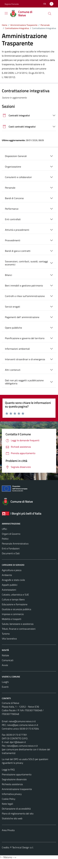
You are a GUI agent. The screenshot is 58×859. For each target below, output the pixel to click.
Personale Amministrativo (15, 543)
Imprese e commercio (13, 614)
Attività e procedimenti (17, 230)
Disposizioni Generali (16, 156)
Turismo (6, 633)
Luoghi (5, 682)
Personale (10, 187)
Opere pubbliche (13, 327)
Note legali (7, 804)
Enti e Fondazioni (10, 548)
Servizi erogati (12, 306)
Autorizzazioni (9, 589)
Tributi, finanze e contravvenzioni (18, 629)
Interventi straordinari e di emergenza (25, 359)
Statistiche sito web (12, 818)
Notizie (5, 655)
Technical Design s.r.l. (23, 847)
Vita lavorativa (9, 638)
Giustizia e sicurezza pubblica (16, 609)
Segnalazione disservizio (14, 779)
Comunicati (7, 660)
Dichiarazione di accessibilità (16, 808)
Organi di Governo (11, 534)
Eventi (5, 687)
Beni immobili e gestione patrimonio (24, 285)
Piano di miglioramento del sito (17, 813)
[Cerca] (49, 13)
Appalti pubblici (9, 585)
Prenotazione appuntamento (16, 774)
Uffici (4, 529)
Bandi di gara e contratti (17, 251)
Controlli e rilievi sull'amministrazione (25, 296)
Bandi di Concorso (14, 198)
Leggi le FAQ (8, 769)
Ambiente (7, 575)
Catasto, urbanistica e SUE (15, 594)
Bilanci (8, 275)
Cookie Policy (8, 799)
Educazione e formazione (14, 604)
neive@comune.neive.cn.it (22, 721)
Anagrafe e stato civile (13, 580)
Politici (5, 539)
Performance (11, 209)
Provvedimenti (12, 240)
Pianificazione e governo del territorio (24, 338)
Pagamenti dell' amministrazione (22, 317)
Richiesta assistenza (12, 784)
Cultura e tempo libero (13, 599)
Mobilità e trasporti (11, 619)
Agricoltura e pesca (11, 570)
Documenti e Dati (11, 553)
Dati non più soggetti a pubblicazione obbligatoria (24, 382)
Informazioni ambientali (17, 349)
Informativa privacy (12, 794)
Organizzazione (13, 166)
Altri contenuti (12, 370)
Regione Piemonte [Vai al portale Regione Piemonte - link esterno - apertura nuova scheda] (12, 4)
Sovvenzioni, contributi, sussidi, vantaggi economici (26, 263)
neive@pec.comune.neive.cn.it (22, 725)
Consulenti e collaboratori (18, 177)
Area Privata (8, 830)
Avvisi (5, 665)
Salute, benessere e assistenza (17, 624)
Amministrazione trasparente (17, 789)
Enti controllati (13, 219)
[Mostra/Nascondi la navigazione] (6, 13)
